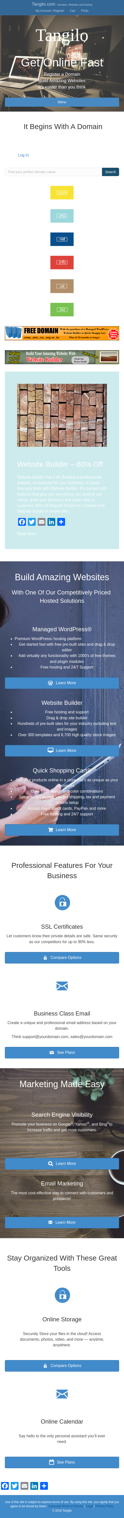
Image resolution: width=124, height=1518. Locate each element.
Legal (89, 1506)
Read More (26, 534)
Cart (73, 11)
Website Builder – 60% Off (60, 464)
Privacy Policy (104, 1506)
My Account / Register (49, 11)
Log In (23, 155)
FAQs (85, 11)
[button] (62, 683)
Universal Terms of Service (65, 1506)
